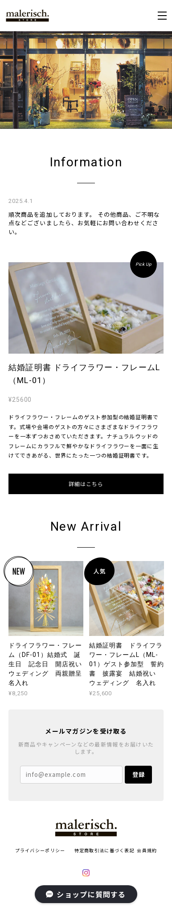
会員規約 (147, 850)
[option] (86, 80)
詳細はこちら (86, 483)
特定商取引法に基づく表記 (104, 850)
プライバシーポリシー (40, 850)
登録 (138, 774)
